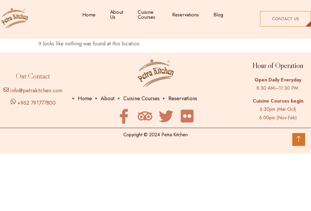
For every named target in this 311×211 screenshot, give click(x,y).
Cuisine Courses (146, 14)
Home (88, 14)
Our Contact (33, 76)
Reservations (185, 14)
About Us (116, 14)
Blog (218, 14)
